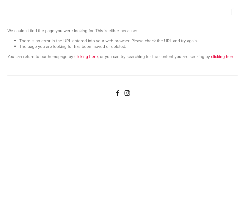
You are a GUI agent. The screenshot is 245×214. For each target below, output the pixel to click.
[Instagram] (127, 93)
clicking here (86, 56)
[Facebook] (118, 93)
